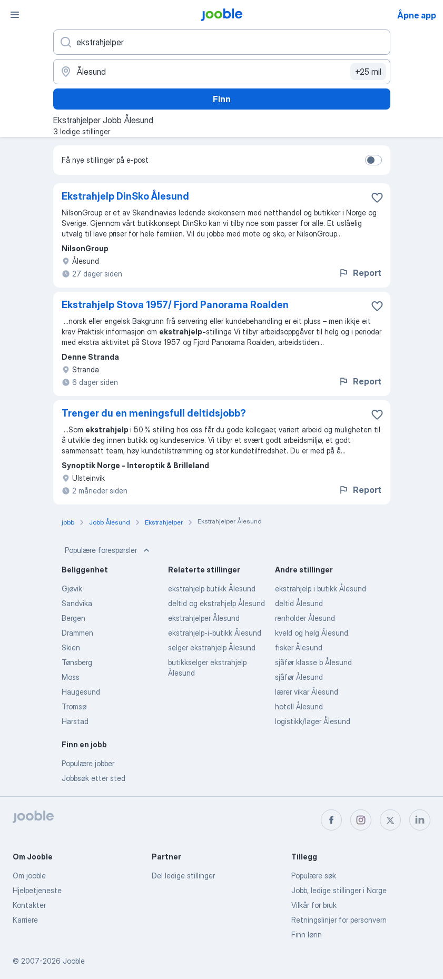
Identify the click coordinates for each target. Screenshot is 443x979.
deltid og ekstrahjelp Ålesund (216, 603)
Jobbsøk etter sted (93, 778)
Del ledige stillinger (183, 875)
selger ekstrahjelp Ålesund (211, 647)
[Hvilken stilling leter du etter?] (221, 42)
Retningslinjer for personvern (339, 919)
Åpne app (416, 15)
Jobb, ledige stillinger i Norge (339, 890)
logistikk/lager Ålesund (312, 721)
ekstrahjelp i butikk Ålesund (320, 588)
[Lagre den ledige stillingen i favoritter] (377, 197)
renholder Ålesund (305, 618)
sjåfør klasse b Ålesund (313, 662)
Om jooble (29, 875)
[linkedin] (419, 819)
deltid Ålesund (299, 603)
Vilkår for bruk (314, 905)
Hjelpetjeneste (37, 890)
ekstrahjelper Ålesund (204, 618)
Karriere (25, 919)
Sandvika (77, 603)
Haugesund (81, 691)
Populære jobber (88, 763)
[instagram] (360, 819)
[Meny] (14, 14)
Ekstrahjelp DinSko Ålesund (125, 196)
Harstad (75, 721)
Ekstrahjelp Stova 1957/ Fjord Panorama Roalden (175, 304)
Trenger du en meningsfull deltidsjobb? (154, 413)
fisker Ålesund (298, 647)
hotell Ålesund (299, 706)
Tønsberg (77, 662)
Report (359, 273)
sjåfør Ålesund (299, 677)
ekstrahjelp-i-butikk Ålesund (214, 632)
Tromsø (74, 706)
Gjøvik (72, 588)
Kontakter (29, 905)
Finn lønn (306, 934)
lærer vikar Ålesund (306, 691)
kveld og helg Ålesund (311, 632)
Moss (71, 677)
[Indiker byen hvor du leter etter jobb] (221, 71)
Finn (222, 99)
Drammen (77, 632)
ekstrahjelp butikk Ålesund (211, 588)
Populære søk (313, 875)
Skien (71, 647)
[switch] (373, 160)
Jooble (74, 960)
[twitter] (390, 819)
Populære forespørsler (108, 550)
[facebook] (331, 819)
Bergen (73, 618)
